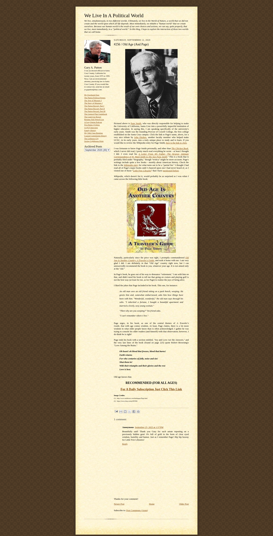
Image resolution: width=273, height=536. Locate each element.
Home (152, 504)
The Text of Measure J (93, 100)
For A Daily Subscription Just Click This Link (151, 389)
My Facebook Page (91, 95)
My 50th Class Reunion (93, 133)
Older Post (184, 504)
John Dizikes (140, 137)
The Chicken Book (179, 148)
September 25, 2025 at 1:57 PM (149, 427)
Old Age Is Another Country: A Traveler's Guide (151, 259)
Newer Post (119, 504)
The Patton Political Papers (94, 98)
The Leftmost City (91, 139)
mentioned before (171, 170)
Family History (90, 130)
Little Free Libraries (142, 170)
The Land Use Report (92, 117)
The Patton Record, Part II (94, 109)
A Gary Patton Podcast (93, 122)
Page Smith (136, 123)
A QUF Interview (91, 128)
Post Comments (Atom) (137, 510)
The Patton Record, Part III (94, 111)
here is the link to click (176, 143)
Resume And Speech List (94, 119)
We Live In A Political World (113, 15)
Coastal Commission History (95, 136)
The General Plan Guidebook (95, 114)
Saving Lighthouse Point (93, 141)
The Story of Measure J (93, 103)
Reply (125, 444)
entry (131, 165)
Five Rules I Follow (92, 125)
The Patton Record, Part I (94, 106)
